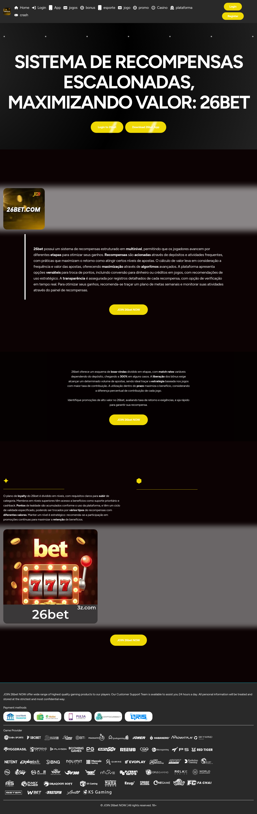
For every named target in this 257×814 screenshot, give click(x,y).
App (57, 8)
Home (24, 8)
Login (42, 8)
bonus (90, 8)
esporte (109, 8)
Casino (162, 8)
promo (144, 8)
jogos (73, 8)
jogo (127, 8)
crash (24, 15)
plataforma (184, 8)
